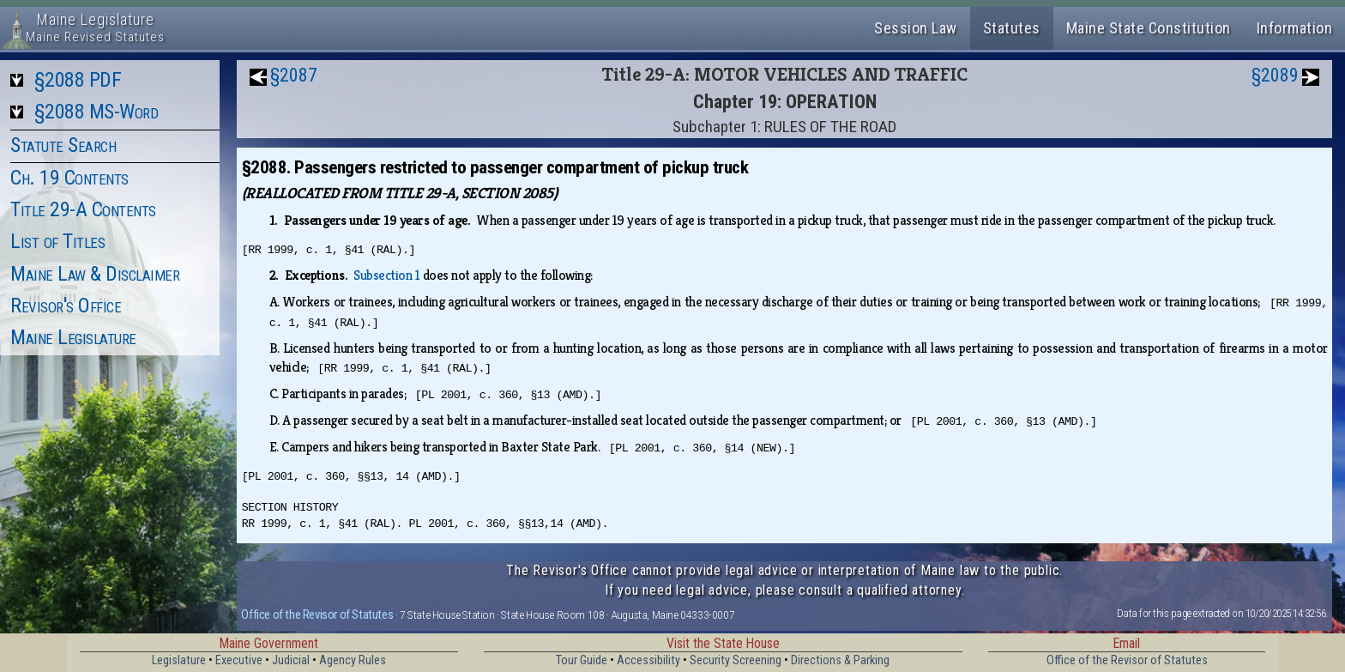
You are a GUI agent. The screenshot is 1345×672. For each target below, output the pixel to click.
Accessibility (648, 660)
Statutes (1011, 28)
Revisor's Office (65, 306)
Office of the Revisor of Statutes (317, 614)
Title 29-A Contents (83, 209)
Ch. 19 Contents (69, 178)
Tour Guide (581, 660)
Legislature (179, 660)
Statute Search (63, 145)
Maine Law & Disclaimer (94, 274)
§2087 (293, 75)
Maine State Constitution (1148, 28)
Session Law (915, 28)
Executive (238, 660)
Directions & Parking (840, 660)
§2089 (1275, 75)
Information (1295, 28)
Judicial (291, 660)
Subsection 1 (386, 275)
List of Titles (57, 241)
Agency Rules (352, 660)
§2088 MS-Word (96, 112)
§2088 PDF (78, 80)
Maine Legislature (73, 337)
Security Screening (735, 660)
